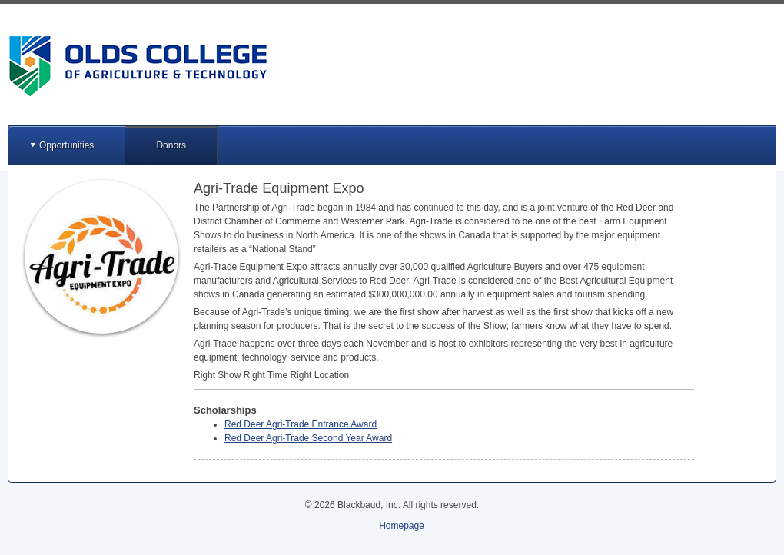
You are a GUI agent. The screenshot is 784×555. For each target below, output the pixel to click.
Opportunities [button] (66, 145)
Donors (171, 145)
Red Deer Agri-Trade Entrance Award (300, 424)
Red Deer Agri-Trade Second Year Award (308, 438)
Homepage (401, 525)
